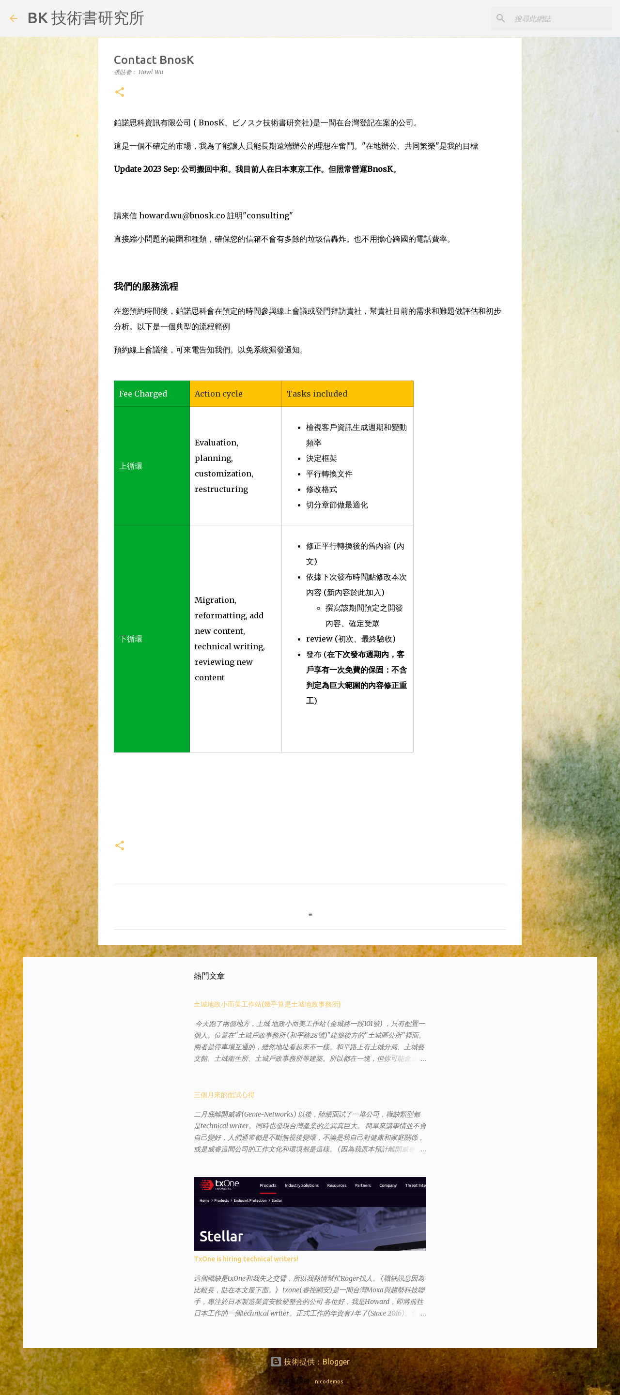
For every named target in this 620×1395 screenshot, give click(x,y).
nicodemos (329, 1381)
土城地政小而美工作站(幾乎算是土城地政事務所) (267, 1004)
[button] (119, 92)
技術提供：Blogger (310, 1361)
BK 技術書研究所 (85, 17)
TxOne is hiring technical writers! (246, 1259)
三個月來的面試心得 (224, 1095)
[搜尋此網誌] (561, 18)
